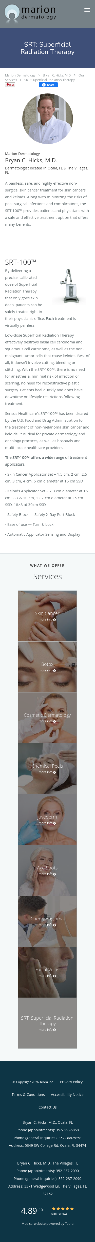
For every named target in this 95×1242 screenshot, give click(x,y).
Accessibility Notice (67, 1094)
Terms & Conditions (28, 1094)
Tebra (69, 1223)
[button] (87, 10)
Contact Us (48, 1107)
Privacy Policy (71, 1081)
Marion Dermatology (20, 75)
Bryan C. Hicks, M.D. (57, 75)
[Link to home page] (39, 14)
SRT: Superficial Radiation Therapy (49, 79)
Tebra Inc (46, 1082)
